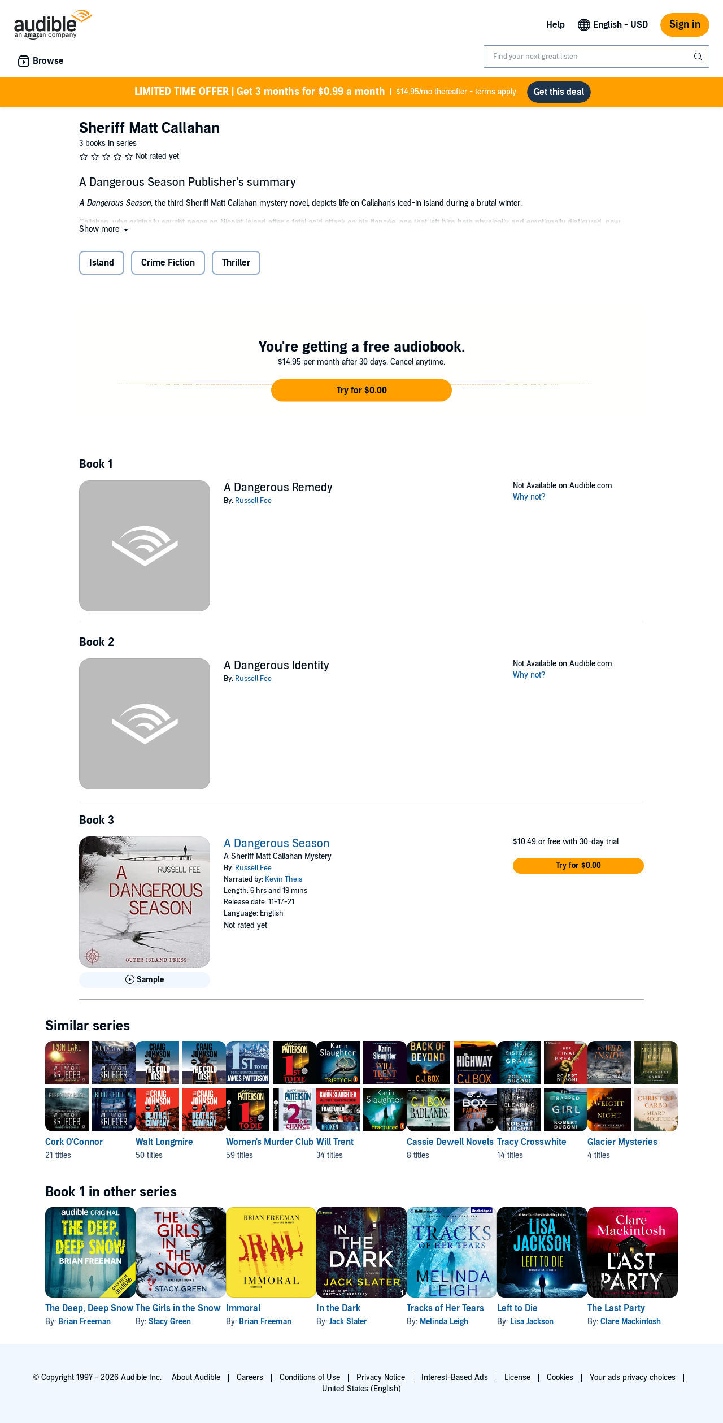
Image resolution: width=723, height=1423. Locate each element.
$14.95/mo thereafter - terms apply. (326, 92)
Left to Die (607, 1308)
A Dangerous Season (277, 844)
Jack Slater (402, 1321)
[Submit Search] (699, 56)
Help (555, 25)
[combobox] (596, 56)
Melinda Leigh (516, 1321)
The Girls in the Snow (196, 1308)
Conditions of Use (310, 1377)
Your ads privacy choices (633, 1377)
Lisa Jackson (622, 1321)
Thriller (236, 262)
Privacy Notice (380, 1377)
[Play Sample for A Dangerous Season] (144, 980)
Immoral (279, 1308)
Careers (250, 1377)
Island (101, 262)
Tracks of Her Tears (517, 1308)
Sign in (684, 25)
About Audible (196, 1377)
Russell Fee (253, 500)
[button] (104, 229)
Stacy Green (188, 1321)
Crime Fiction (168, 262)
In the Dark (393, 1308)
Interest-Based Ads (454, 1377)
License (517, 1377)
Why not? (529, 497)
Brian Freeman (84, 1321)
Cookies (560, 1377)
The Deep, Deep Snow (89, 1308)
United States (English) (361, 1389)
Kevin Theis (283, 879)
